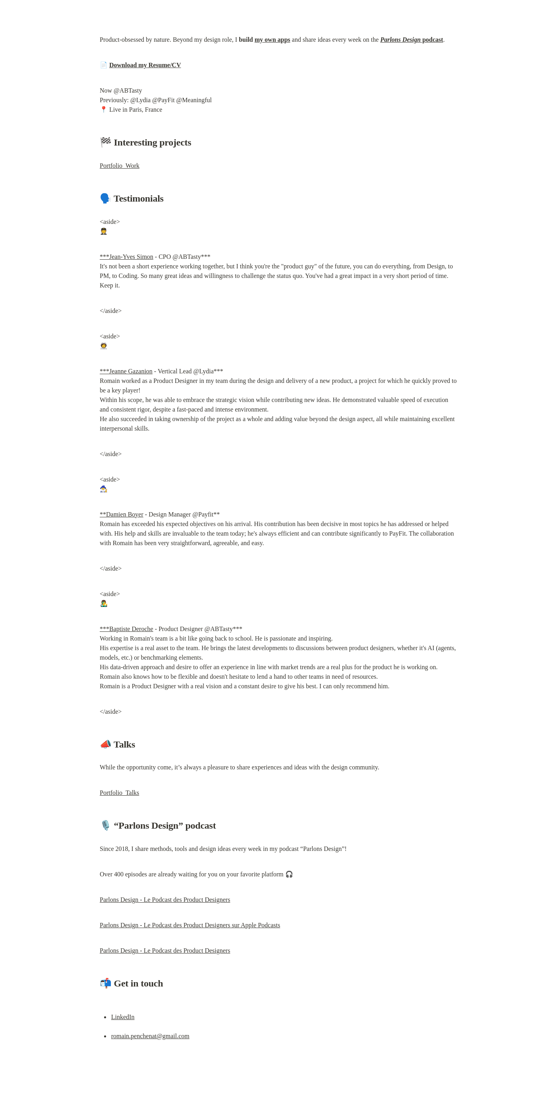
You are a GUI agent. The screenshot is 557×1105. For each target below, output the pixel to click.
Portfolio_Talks (119, 792)
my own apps (272, 39)
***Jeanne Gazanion (126, 371)
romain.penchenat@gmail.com (150, 1036)
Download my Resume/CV (145, 65)
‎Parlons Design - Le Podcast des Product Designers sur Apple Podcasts (190, 925)
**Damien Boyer (121, 514)
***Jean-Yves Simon (126, 256)
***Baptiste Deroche (126, 628)
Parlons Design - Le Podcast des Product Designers (165, 899)
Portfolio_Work (119, 165)
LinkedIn (123, 1017)
